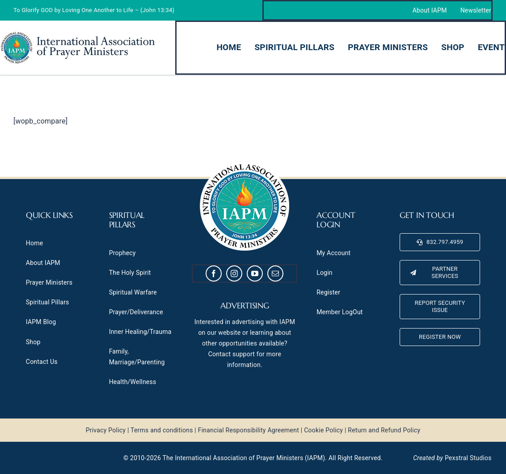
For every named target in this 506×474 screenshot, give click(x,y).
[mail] (275, 273)
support (243, 354)
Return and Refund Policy (384, 430)
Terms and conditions (162, 430)
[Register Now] (440, 337)
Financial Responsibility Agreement (248, 430)
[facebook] (214, 273)
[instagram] (234, 273)
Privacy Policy (106, 430)
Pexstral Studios (468, 457)
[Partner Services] (440, 272)
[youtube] (255, 273)
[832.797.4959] (440, 242)
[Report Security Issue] (440, 306)
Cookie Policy (323, 430)
